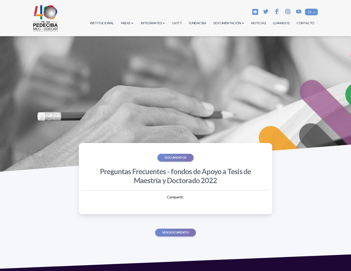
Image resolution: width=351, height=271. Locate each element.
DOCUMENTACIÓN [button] (229, 23)
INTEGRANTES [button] (153, 23)
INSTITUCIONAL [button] (102, 23)
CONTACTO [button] (305, 23)
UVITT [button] (177, 23)
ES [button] (310, 12)
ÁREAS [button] (127, 23)
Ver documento (175, 232)
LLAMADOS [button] (281, 23)
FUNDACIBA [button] (197, 23)
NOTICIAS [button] (258, 23)
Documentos (175, 157)
